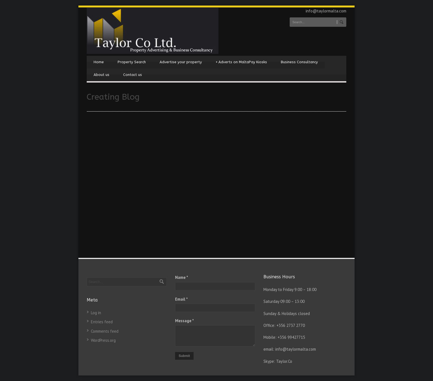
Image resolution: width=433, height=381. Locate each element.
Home (99, 62)
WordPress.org (103, 340)
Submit (184, 356)
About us (101, 75)
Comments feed (104, 331)
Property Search (132, 62)
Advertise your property (181, 62)
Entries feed (102, 321)
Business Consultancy (299, 62)
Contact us (132, 75)
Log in (96, 312)
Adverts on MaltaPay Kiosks (241, 62)
